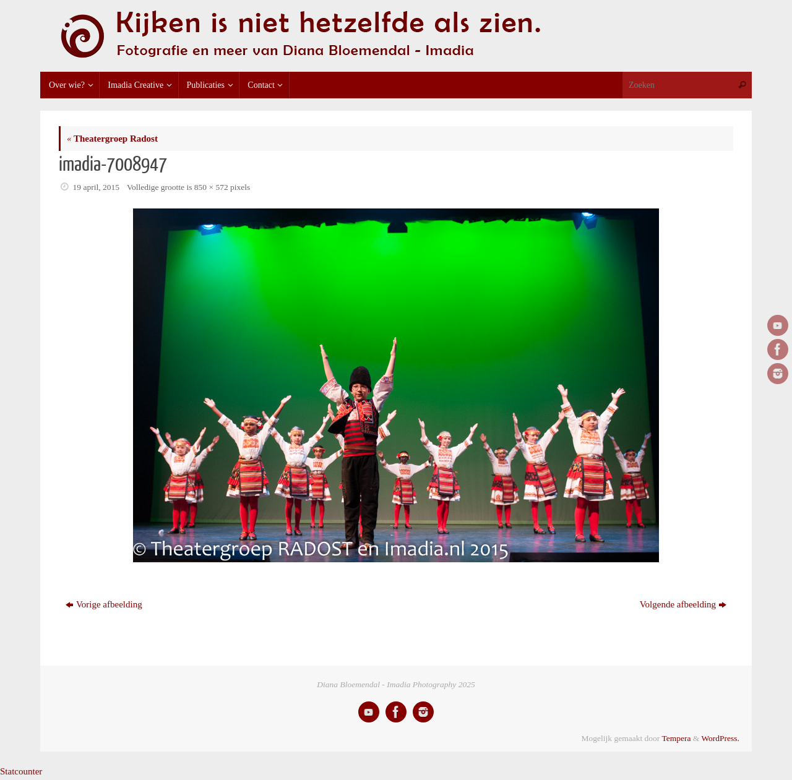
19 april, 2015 (96, 187)
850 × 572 (211, 187)
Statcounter (21, 771)
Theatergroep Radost (112, 139)
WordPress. (720, 738)
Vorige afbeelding (104, 604)
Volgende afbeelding (683, 604)
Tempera (676, 738)
